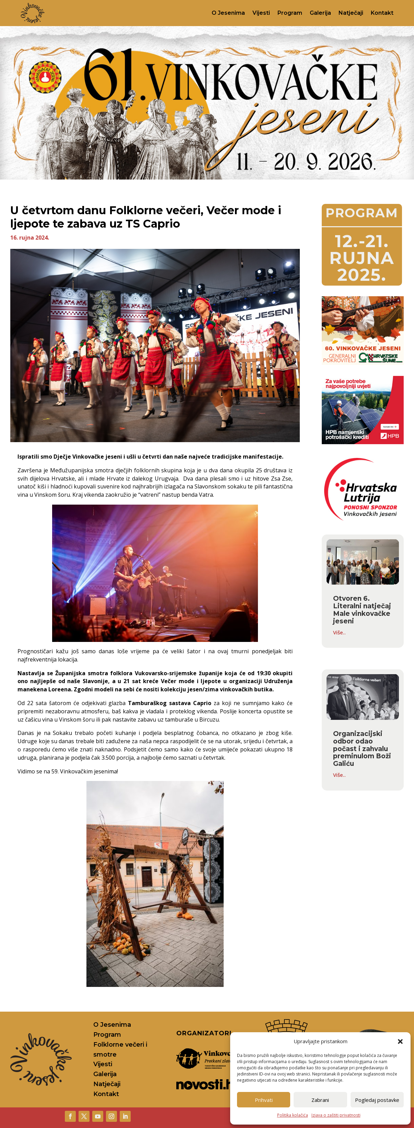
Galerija (320, 13)
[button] (400, 1041)
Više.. (339, 632)
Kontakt (382, 13)
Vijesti (261, 13)
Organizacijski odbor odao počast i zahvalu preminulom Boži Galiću (362, 749)
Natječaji (351, 13)
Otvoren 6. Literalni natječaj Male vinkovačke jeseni (362, 610)
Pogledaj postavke (377, 1099)
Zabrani (320, 1099)
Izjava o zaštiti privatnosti (335, 1115)
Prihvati (264, 1099)
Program (289, 13)
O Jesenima (228, 13)
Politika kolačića (292, 1115)
